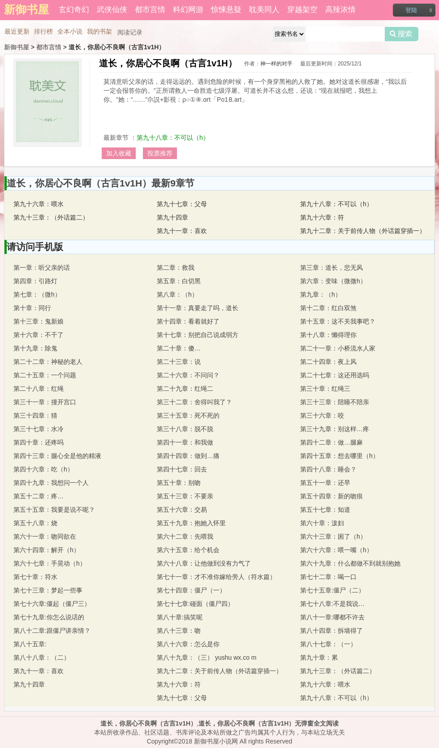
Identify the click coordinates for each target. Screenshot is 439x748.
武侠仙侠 (112, 9)
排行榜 (43, 31)
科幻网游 (188, 9)
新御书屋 (16, 47)
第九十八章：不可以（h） (173, 137)
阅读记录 (129, 32)
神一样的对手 (276, 64)
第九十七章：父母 (182, 204)
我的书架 (99, 31)
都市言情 (150, 9)
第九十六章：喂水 (38, 204)
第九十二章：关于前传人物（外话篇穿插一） (363, 230)
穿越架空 (302, 9)
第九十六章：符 (322, 217)
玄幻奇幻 (74, 9)
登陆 (411, 10)
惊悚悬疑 (226, 9)
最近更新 (17, 31)
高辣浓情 (340, 9)
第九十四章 (172, 217)
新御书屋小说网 (216, 741)
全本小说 (69, 31)
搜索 (401, 34)
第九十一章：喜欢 (182, 230)
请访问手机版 (35, 247)
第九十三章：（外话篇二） (51, 217)
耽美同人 (264, 9)
